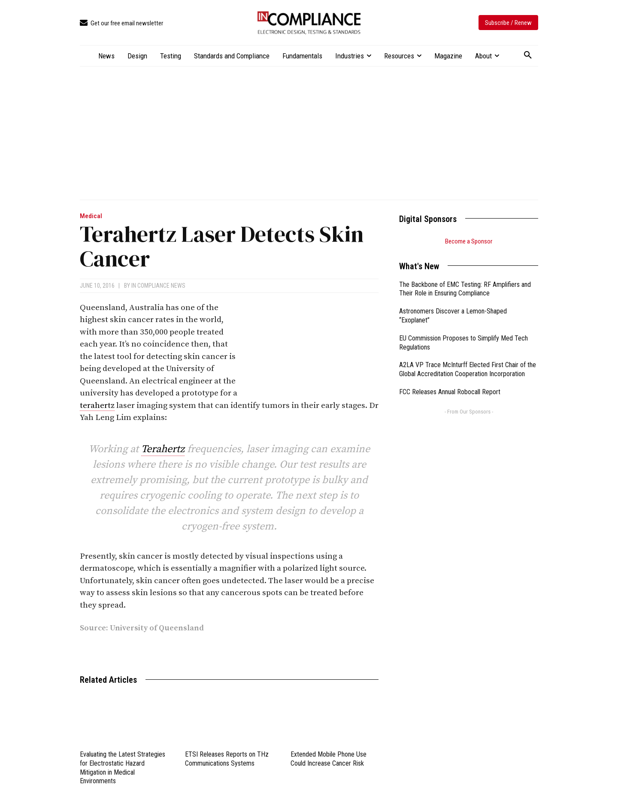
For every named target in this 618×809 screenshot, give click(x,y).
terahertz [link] (97, 406)
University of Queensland (157, 628)
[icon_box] (121, 23)
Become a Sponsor (468, 241)
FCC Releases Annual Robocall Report (449, 392)
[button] (528, 55)
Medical (91, 216)
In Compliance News (158, 285)
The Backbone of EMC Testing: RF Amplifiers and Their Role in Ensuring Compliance (465, 289)
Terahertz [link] (163, 449)
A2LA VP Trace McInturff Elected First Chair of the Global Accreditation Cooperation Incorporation (467, 369)
